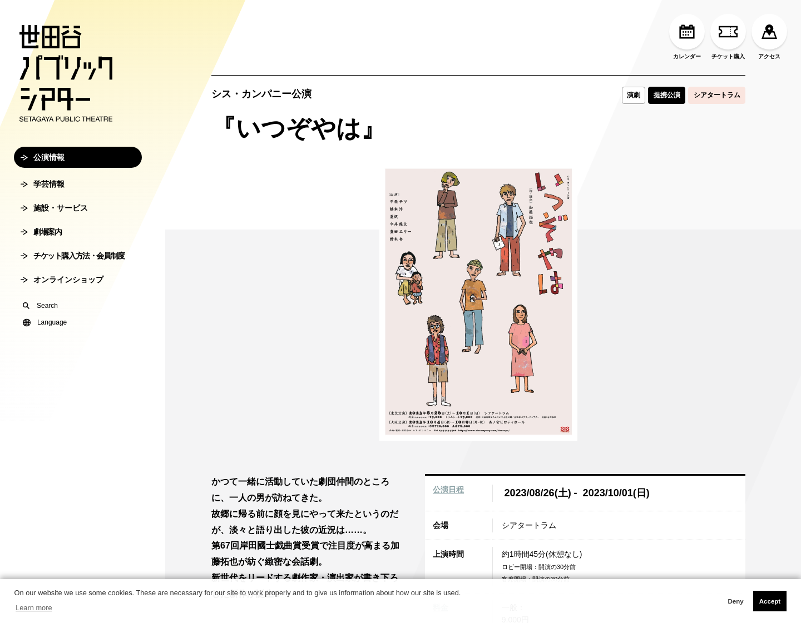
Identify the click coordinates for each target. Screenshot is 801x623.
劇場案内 (41, 268)
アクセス (769, 36)
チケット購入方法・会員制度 (73, 292)
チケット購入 (728, 36)
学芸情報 (43, 220)
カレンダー (687, 36)
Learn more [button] (34, 608)
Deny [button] (735, 601)
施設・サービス (54, 244)
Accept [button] (769, 601)
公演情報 (43, 194)
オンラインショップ (62, 316)
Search (40, 342)
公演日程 (448, 489)
